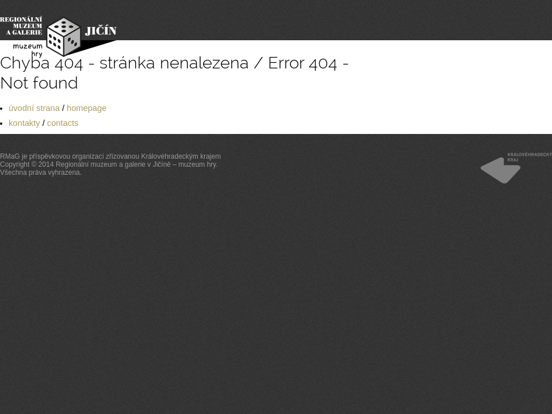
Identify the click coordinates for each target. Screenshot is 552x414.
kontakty (24, 123)
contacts (63, 123)
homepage (86, 108)
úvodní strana (34, 108)
